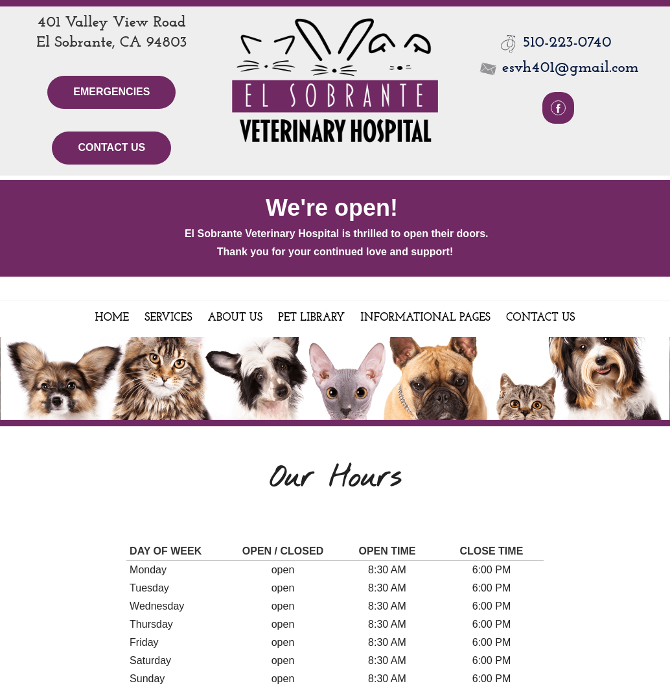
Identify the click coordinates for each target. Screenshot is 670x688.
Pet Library (311, 317)
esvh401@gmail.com (558, 68)
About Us (235, 317)
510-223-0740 (567, 43)
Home (112, 317)
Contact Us (111, 147)
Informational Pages (425, 317)
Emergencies (111, 91)
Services (168, 317)
